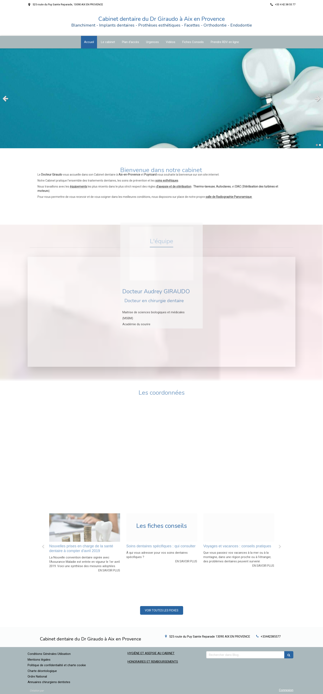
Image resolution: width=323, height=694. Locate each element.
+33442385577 (271, 636)
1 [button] (317, 145)
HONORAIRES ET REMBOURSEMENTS (153, 662)
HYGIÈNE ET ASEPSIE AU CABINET (151, 653)
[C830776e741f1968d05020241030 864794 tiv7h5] (161, 488)
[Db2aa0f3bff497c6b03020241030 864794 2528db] (238, 488)
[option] (84, 503)
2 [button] (320, 145)
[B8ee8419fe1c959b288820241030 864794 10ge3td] (84, 488)
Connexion (286, 690)
